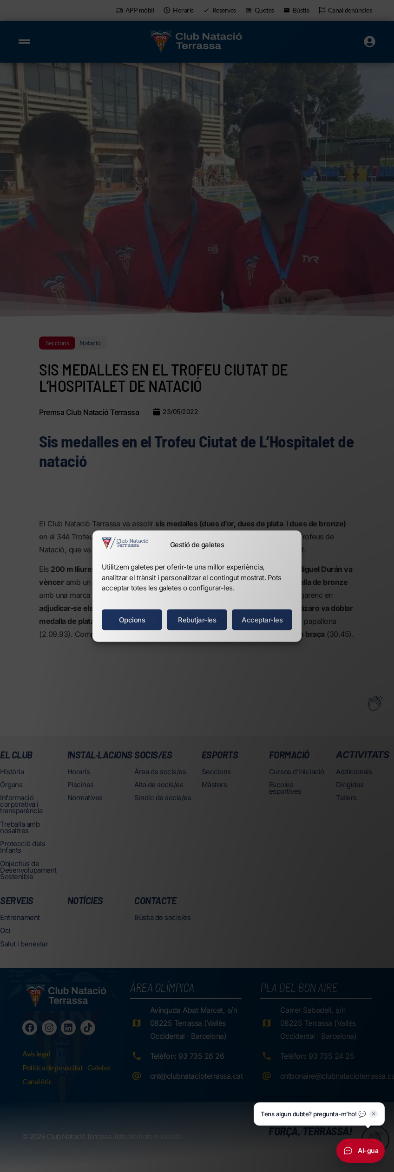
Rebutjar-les (197, 619)
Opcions (132, 619)
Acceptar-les (262, 619)
